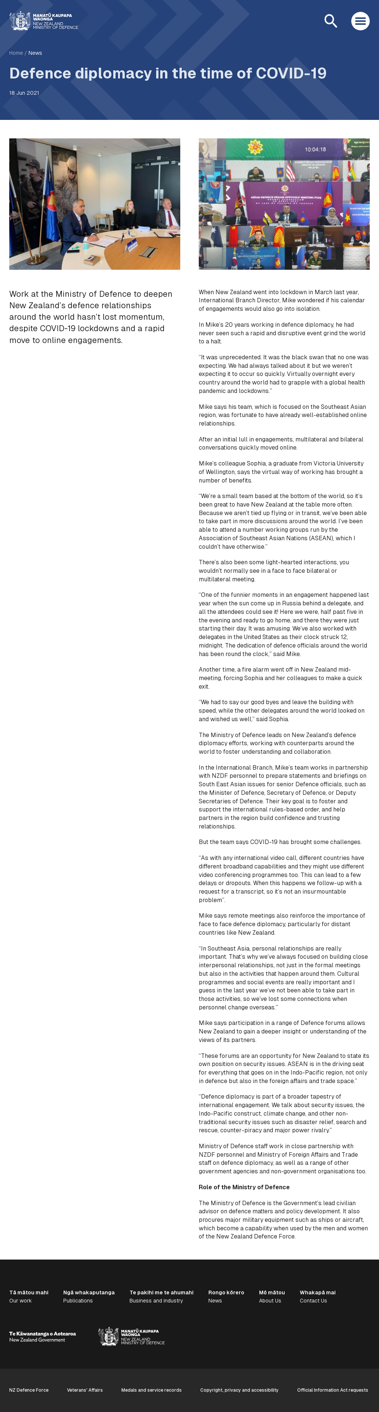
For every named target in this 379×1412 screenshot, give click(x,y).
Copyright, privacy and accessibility (239, 1390)
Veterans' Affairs (85, 1390)
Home (16, 53)
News (35, 53)
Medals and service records (151, 1390)
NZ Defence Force (28, 1390)
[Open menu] (360, 21)
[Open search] (331, 21)
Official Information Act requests (332, 1390)
